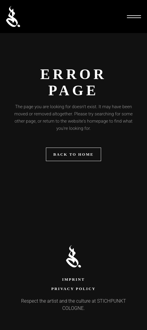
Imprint (73, 279)
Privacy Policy (73, 288)
